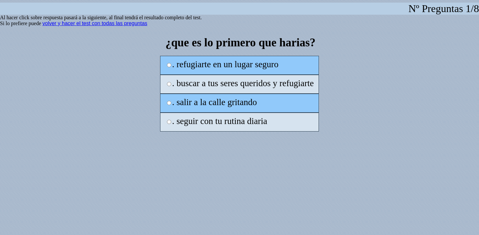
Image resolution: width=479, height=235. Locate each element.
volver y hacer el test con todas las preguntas (94, 23)
